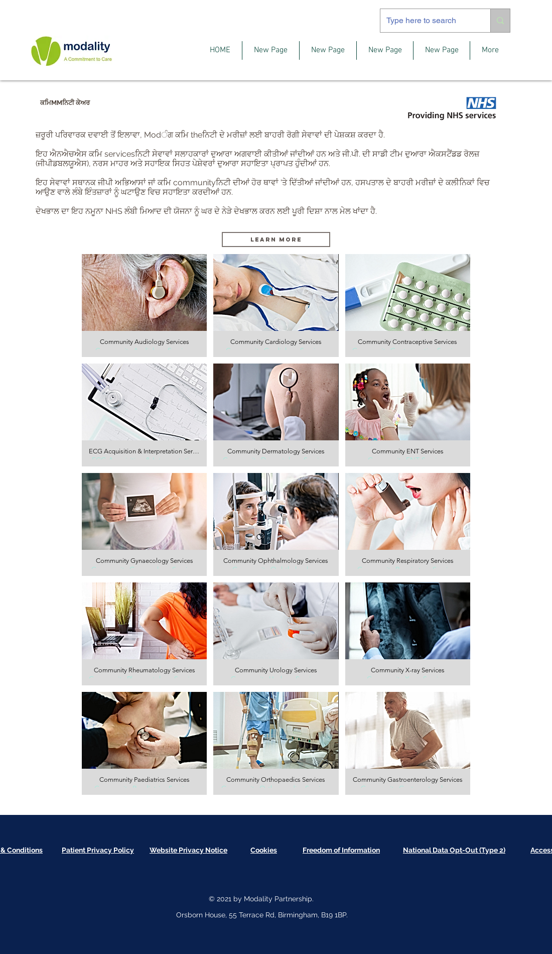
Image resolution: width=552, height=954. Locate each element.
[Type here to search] (427, 20)
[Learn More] (276, 239)
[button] (144, 305)
